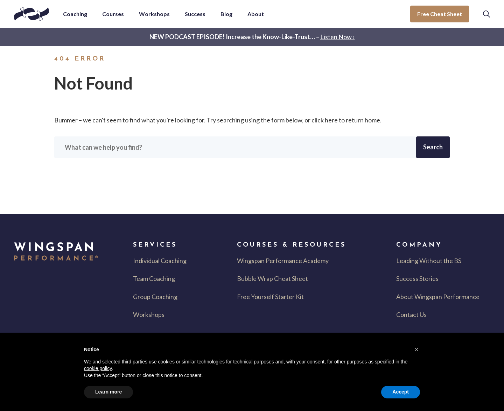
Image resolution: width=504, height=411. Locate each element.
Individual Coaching (160, 260)
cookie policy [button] (98, 368)
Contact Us (411, 314)
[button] (486, 13)
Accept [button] (400, 392)
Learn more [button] (108, 392)
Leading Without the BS (428, 260)
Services (155, 245)
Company (419, 245)
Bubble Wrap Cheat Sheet (272, 278)
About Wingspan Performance (437, 296)
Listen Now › (337, 37)
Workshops (148, 314)
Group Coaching (155, 296)
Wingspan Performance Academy (283, 260)
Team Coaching (154, 278)
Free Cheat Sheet (439, 13)
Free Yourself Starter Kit (270, 296)
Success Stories (417, 278)
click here (325, 120)
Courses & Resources (291, 245)
